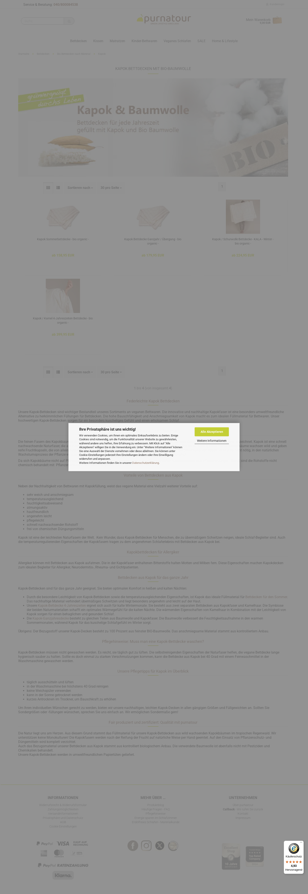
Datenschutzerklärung (145, 462)
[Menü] (301, 843)
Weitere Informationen (212, 440)
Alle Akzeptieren (212, 431)
